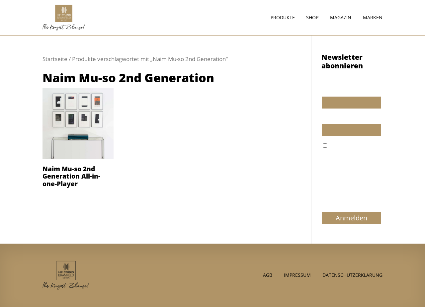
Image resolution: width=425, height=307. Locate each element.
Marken (372, 18)
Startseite (54, 59)
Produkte (283, 18)
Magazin (340, 18)
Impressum (297, 274)
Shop (312, 18)
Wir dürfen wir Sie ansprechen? (341, 87)
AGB (267, 274)
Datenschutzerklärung (352, 274)
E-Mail (328, 118)
